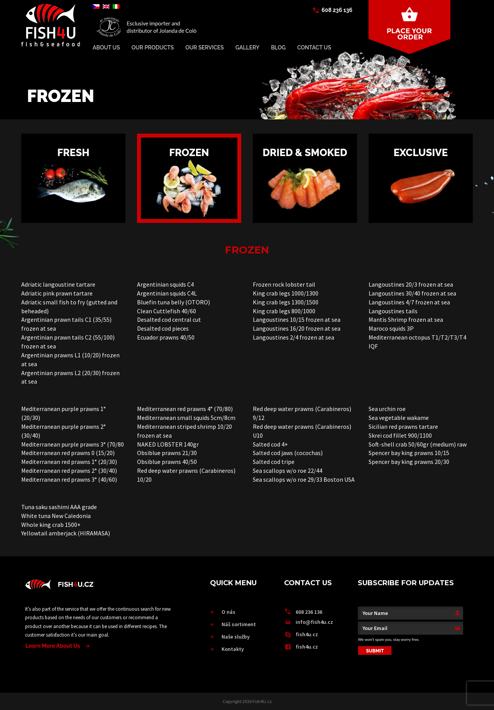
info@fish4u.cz (314, 621)
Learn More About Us (52, 646)
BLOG (278, 47)
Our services (204, 47)
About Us (106, 47)
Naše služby (236, 636)
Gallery (247, 47)
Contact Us (314, 47)
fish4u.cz (307, 634)
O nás (228, 611)
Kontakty (233, 648)
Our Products (153, 47)
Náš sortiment (239, 624)
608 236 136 (336, 10)
